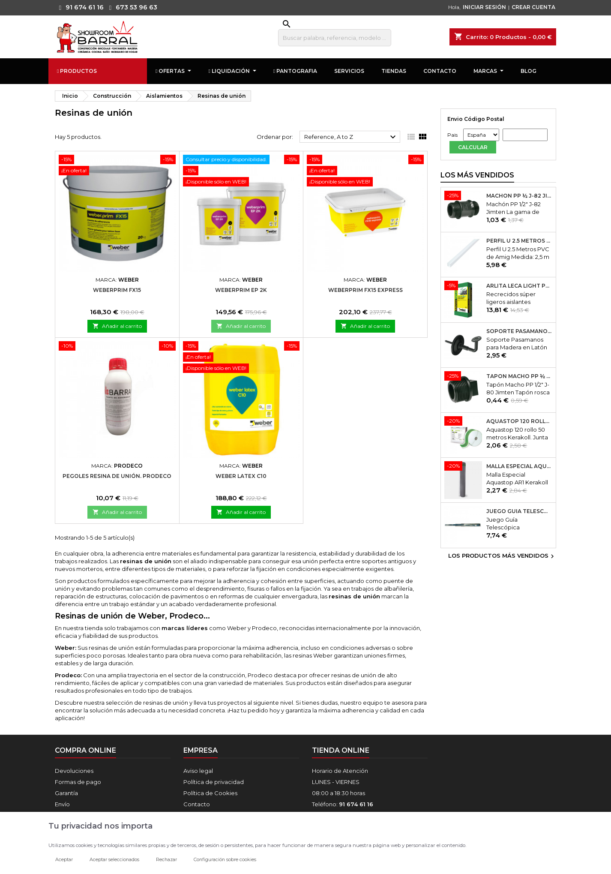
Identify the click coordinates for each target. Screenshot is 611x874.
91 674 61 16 (79, 7)
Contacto (196, 804)
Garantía (66, 793)
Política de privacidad (213, 781)
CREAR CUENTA (533, 7)
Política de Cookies (210, 793)
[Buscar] (334, 37)
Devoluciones (74, 770)
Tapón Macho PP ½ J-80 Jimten (519, 376)
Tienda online (340, 750)
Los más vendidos (477, 175)
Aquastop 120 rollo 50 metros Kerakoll (519, 421)
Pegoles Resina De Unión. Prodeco (117, 476)
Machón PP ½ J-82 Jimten (519, 196)
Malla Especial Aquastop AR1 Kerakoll (519, 466)
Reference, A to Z (351, 137)
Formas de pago (78, 781)
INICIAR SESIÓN (484, 7)
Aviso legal (198, 770)
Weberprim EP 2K (241, 290)
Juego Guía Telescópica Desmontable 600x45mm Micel (519, 511)
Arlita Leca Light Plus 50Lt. (519, 286)
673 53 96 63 (131, 7)
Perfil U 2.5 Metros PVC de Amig (519, 241)
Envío (62, 804)
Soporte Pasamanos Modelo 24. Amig (519, 331)
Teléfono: (342, 804)
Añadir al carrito (117, 326)
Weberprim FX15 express (365, 290)
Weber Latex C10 (241, 476)
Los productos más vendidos (502, 556)
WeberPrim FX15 (117, 290)
